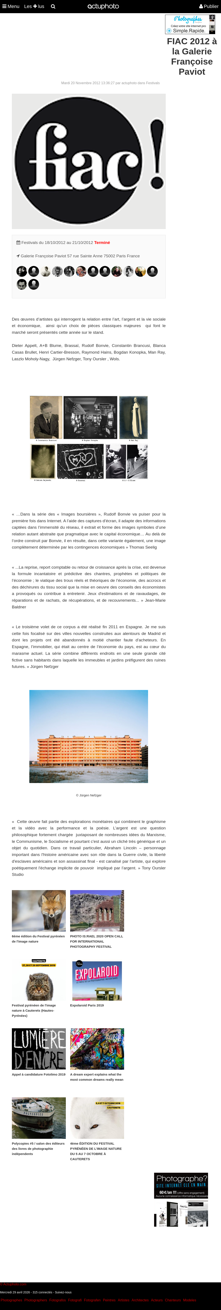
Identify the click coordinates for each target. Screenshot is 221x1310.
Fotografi (75, 1300)
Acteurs (157, 1300)
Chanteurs (173, 1300)
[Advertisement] (84, 45)
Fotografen (92, 1300)
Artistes (123, 1300)
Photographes (11, 1300)
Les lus (34, 6)
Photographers (35, 1300)
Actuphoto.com (14, 1284)
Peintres (109, 1300)
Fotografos (57, 1300)
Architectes (140, 1300)
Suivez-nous (63, 1292)
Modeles (189, 1300)
